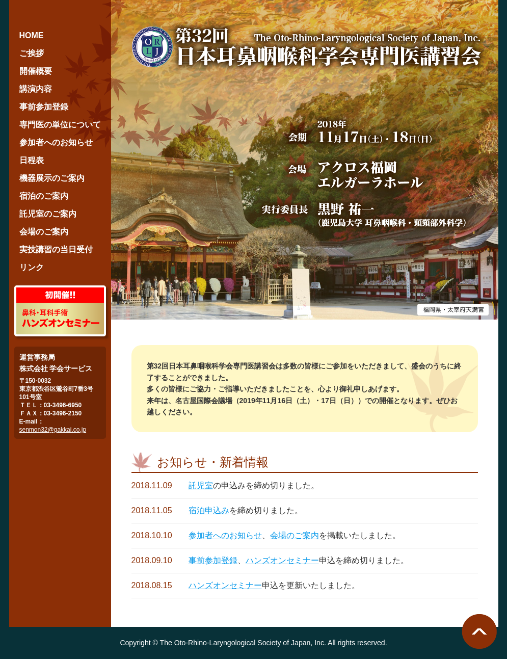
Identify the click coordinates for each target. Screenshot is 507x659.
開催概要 (35, 71)
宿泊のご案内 (43, 196)
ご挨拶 (31, 53)
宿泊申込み (209, 510)
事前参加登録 (213, 560)
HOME (31, 35)
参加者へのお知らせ (225, 535)
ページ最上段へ (479, 631)
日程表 (31, 160)
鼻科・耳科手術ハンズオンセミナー (60, 310)
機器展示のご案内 (52, 178)
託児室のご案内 (47, 213)
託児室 (201, 485)
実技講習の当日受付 (56, 249)
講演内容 (35, 89)
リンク (31, 267)
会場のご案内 (294, 535)
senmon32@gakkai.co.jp (53, 429)
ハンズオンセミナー (282, 560)
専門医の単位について (60, 124)
